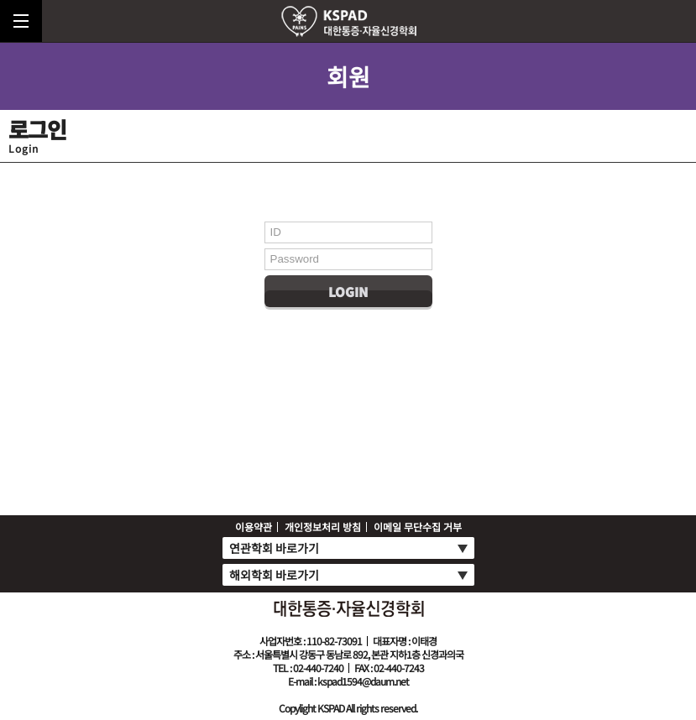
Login (348, 291)
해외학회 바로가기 (274, 574)
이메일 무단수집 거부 (418, 526)
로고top (348, 21)
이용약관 (253, 526)
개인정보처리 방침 (323, 526)
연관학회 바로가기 (274, 548)
